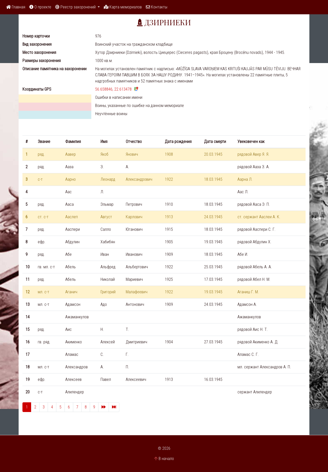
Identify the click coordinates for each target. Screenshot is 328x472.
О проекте (40, 7)
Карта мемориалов (123, 7)
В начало (166, 458)
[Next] (103, 407)
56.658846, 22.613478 (113, 89)
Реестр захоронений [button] (76, 7)
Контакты (156, 7)
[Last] (114, 407)
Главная (15, 7)
